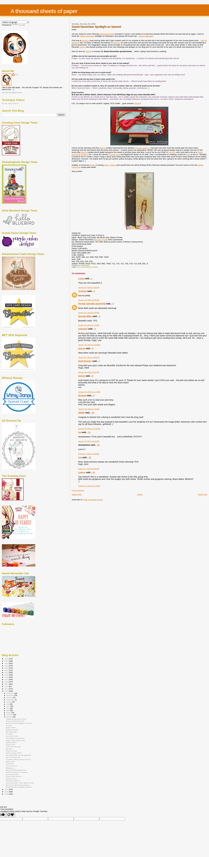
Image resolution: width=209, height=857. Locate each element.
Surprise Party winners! (14, 776)
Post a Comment (78, 490)
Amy (17, 75)
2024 (6, 663)
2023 (6, 666)
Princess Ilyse (114, 154)
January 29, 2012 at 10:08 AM (89, 345)
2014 (6, 686)
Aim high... (9, 749)
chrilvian (82, 291)
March (8, 713)
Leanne (81, 472)
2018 (6, 677)
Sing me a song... (12, 751)
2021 (6, 670)
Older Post (202, 494)
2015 (6, 684)
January (9, 717)
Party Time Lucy (11, 779)
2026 (6, 659)
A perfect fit (9, 764)
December (10, 693)
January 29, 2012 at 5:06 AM (88, 287)
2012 (6, 691)
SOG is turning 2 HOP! (13, 753)
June (8, 706)
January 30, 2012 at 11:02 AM (89, 429)
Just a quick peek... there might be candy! (20, 783)
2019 (6, 675)
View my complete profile (12, 93)
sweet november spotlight (89, 267)
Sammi (81, 376)
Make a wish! (10, 762)
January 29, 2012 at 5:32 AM (88, 313)
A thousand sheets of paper (43, 11)
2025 (6, 661)
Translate (18, 25)
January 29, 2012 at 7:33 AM (88, 325)
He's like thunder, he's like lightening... (19, 755)
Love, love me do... (12, 736)
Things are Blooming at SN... (15, 721)
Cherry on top (10, 745)
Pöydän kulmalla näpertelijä (92, 303)
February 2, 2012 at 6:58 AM (88, 454)
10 (93, 412)
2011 (6, 789)
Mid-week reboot (11, 732)
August (9, 702)
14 (93, 472)
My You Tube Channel (10, 103)
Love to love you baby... (14, 747)
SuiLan (81, 348)
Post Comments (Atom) (93, 500)
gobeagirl (83, 329)
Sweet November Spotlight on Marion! (19, 787)
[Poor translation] (10, 814)
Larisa (81, 278)
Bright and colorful (12, 730)
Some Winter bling (12, 774)
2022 (6, 668)
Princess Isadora (142, 148)
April (8, 710)
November (10, 695)
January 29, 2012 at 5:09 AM (88, 300)
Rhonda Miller (85, 316)
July (8, 704)
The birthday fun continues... (15, 738)
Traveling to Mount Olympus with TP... (18, 759)
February (9, 715)
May (8, 708)
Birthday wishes (11, 742)
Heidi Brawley (85, 361)
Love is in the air (11, 766)
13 (90, 457)
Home (139, 494)
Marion (113, 165)
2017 (6, 679)
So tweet (9, 725)
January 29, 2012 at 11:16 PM (89, 392)
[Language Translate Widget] (15, 22)
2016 (6, 682)
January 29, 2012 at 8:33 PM (88, 372)
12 (98, 445)
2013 (6, 689)
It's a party (9, 734)
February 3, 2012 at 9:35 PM (88, 469)
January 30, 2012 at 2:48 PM (88, 441)
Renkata (82, 395)
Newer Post (76, 494)
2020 (6, 672)
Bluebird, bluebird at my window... (17, 772)
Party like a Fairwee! (13, 781)
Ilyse (188, 154)
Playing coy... (10, 768)
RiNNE (81, 412)
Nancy (106, 165)
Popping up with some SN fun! (16, 719)
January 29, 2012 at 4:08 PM (88, 357)
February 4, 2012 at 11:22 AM (89, 486)
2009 (6, 794)
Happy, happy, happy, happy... (16, 740)
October (9, 697)
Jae (80, 457)
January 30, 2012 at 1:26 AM (88, 409)
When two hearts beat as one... (16, 770)
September (10, 700)
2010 (6, 792)
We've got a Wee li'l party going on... (18, 785)
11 (89, 432)
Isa (79, 432)
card (78, 267)
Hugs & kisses (11, 727)
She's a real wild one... (13, 757)
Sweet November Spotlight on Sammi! (19, 723)
